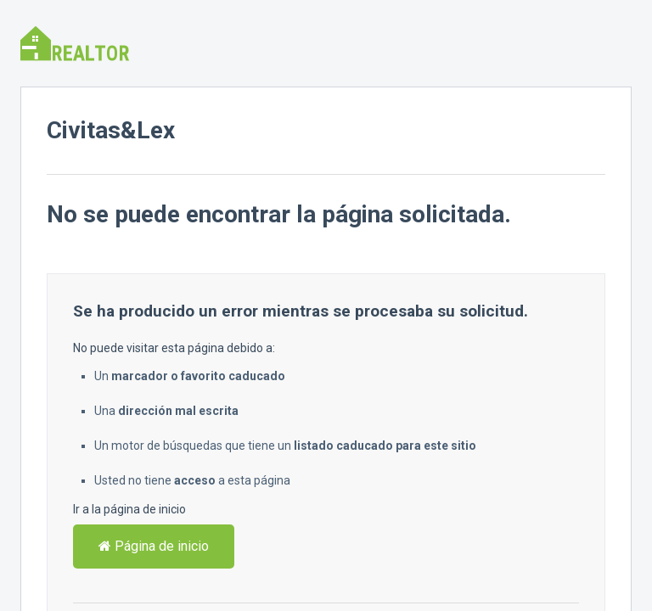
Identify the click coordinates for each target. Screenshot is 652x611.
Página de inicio (153, 546)
